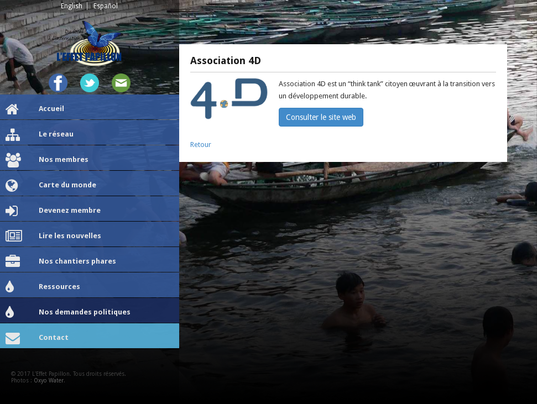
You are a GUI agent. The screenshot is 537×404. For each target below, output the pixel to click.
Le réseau (40, 135)
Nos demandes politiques (68, 313)
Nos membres (47, 160)
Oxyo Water (49, 380)
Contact (37, 338)
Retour (200, 144)
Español (105, 6)
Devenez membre (53, 211)
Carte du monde (51, 186)
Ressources (43, 287)
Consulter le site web (321, 117)
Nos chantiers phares (61, 262)
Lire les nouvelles (53, 236)
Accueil (35, 109)
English (71, 6)
